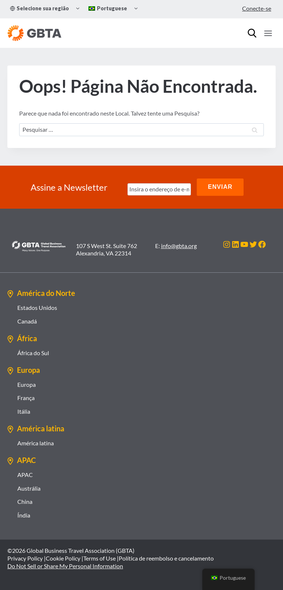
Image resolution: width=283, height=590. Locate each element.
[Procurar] (252, 33)
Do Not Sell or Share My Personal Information (65, 565)
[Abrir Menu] (268, 33)
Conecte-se (256, 8)
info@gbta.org (179, 245)
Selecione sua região (39, 8)
